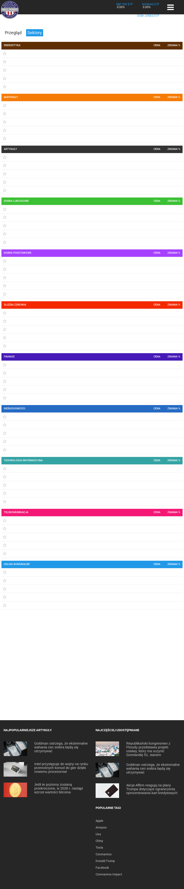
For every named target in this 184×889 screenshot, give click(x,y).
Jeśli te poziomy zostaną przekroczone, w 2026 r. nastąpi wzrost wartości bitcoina (58, 788)
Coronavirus (104, 854)
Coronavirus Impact (109, 874)
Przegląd (14, 32)
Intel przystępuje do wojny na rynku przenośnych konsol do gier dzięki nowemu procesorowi (61, 768)
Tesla (99, 847)
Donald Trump (105, 861)
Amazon (101, 827)
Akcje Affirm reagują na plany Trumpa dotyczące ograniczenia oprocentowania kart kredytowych (152, 789)
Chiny (99, 841)
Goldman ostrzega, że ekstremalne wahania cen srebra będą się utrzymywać (61, 747)
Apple (99, 821)
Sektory (34, 32)
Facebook (102, 867)
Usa (98, 834)
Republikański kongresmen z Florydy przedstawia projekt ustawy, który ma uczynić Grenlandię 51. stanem (148, 749)
